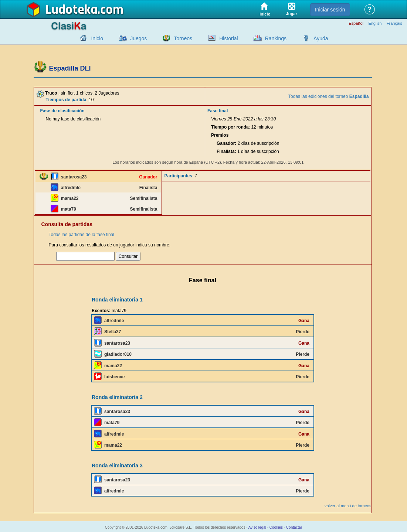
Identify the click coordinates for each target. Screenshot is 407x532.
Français (394, 23)
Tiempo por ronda (230, 127)
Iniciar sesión (330, 10)
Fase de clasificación (62, 110)
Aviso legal (257, 527)
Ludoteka (71, 10)
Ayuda (320, 38)
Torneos (183, 38)
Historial (228, 38)
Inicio (97, 38)
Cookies (276, 527)
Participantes (178, 175)
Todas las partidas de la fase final (81, 234)
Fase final (217, 110)
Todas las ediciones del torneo (328, 96)
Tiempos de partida (66, 99)
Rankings (275, 38)
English (374, 23)
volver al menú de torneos (348, 506)
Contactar (294, 527)
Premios (219, 135)
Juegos (138, 38)
